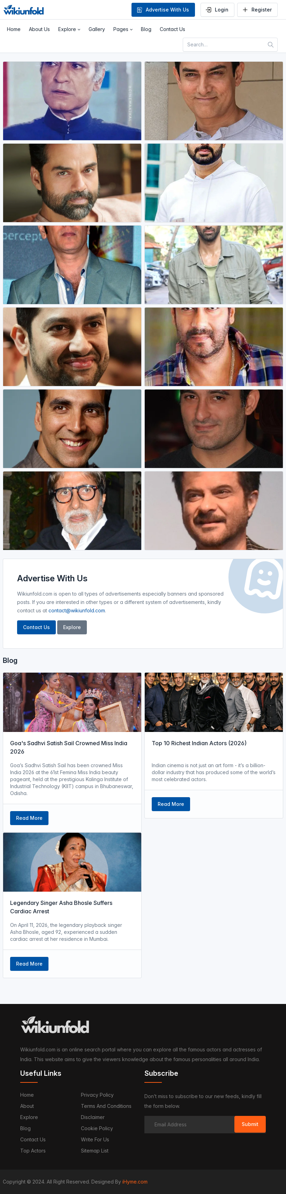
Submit (250, 1124)
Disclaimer (93, 1117)
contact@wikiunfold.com (76, 610)
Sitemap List (94, 1151)
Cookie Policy (97, 1128)
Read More (29, 818)
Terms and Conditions (106, 1106)
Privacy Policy (97, 1095)
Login (216, 9)
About (27, 1106)
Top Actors (33, 1151)
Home (27, 1095)
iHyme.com (135, 1182)
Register (257, 9)
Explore (72, 627)
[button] (69, 29)
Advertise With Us (162, 9)
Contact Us (36, 627)
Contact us (33, 1139)
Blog (25, 1128)
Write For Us (95, 1139)
